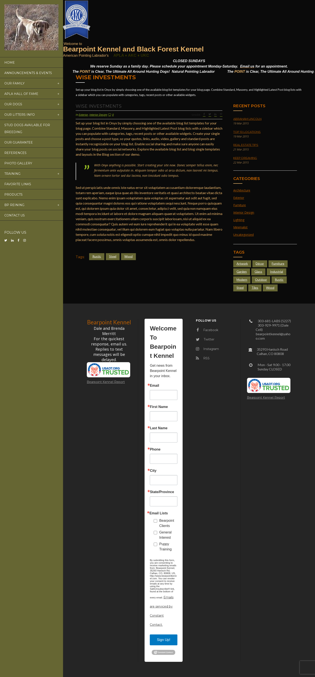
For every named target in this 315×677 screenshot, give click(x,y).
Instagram (207, 349)
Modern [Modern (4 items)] (242, 279)
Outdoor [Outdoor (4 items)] (261, 279)
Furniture (239, 205)
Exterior (83, 115)
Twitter (205, 339)
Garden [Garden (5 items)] (242, 271)
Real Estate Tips (245, 145)
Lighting (238, 220)
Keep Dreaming (245, 158)
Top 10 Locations (247, 132)
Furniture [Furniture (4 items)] (278, 263)
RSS (203, 358)
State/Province (162, 492)
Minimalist (240, 227)
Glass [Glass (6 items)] (258, 271)
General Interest (165, 534)
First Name (159, 407)
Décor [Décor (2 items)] (260, 263)
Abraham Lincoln (247, 119)
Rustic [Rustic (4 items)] (279, 279)
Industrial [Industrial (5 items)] (276, 271)
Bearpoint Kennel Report (106, 382)
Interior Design (98, 115)
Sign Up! (163, 640)
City (153, 470)
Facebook (207, 330)
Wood (128, 256)
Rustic (96, 256)
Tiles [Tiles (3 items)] (255, 287)
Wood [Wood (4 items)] (270, 287)
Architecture (241, 190)
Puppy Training (165, 546)
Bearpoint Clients (166, 523)
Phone (155, 449)
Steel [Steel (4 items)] (240, 287)
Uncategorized (243, 235)
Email (154, 385)
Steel (112, 256)
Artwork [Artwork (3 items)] (242, 263)
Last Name (158, 428)
